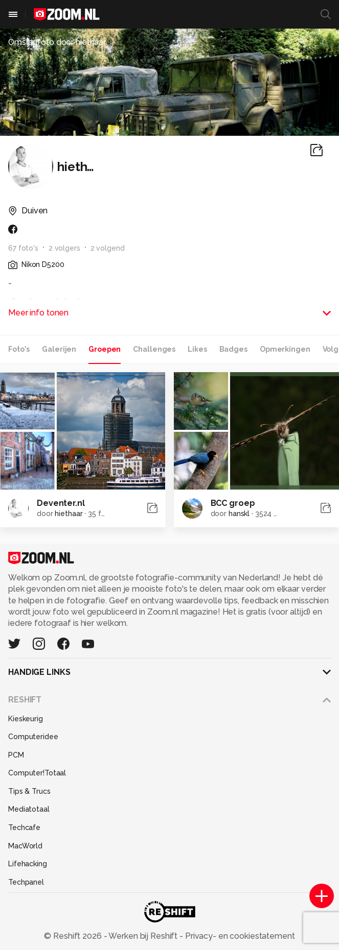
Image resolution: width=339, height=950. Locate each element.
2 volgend (108, 248)
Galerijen (59, 349)
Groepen (104, 349)
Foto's (19, 349)
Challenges (154, 349)
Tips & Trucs (29, 791)
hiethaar (68, 513)
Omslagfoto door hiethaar (57, 42)
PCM (16, 755)
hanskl (239, 513)
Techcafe (24, 827)
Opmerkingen (285, 349)
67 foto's (23, 248)
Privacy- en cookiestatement (239, 936)
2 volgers (64, 248)
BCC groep (233, 503)
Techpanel (26, 882)
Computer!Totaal (37, 773)
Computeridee (33, 737)
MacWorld (25, 846)
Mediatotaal (29, 809)
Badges (233, 349)
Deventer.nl (61, 503)
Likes (197, 349)
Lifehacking (27, 864)
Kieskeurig (25, 719)
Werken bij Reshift (143, 936)
